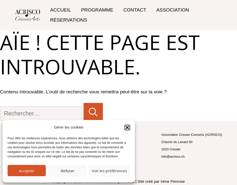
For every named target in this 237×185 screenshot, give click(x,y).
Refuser (67, 170)
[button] (127, 127)
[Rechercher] (93, 112)
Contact (134, 10)
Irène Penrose (173, 181)
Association (172, 10)
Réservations (68, 20)
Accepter (26, 170)
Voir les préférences (109, 170)
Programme (97, 10)
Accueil (60, 10)
